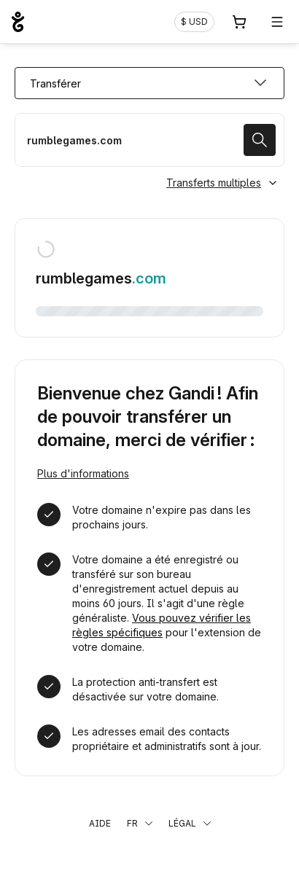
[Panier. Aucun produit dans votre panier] (239, 22)
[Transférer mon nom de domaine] (149, 140)
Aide (100, 823)
